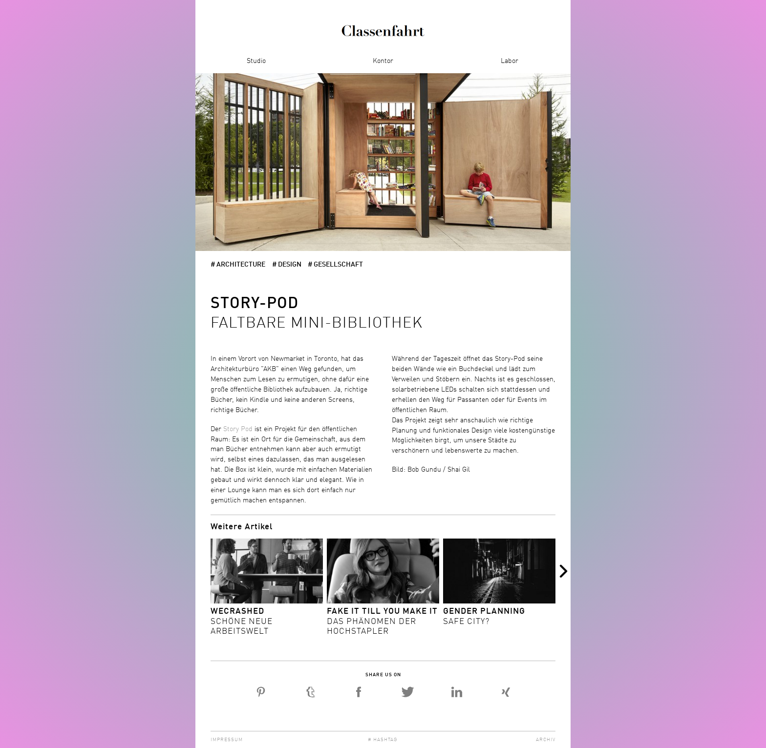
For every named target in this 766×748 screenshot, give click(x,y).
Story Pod (238, 429)
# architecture (238, 264)
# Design (286, 264)
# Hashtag (383, 739)
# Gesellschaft (335, 264)
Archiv (545, 739)
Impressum (227, 739)
